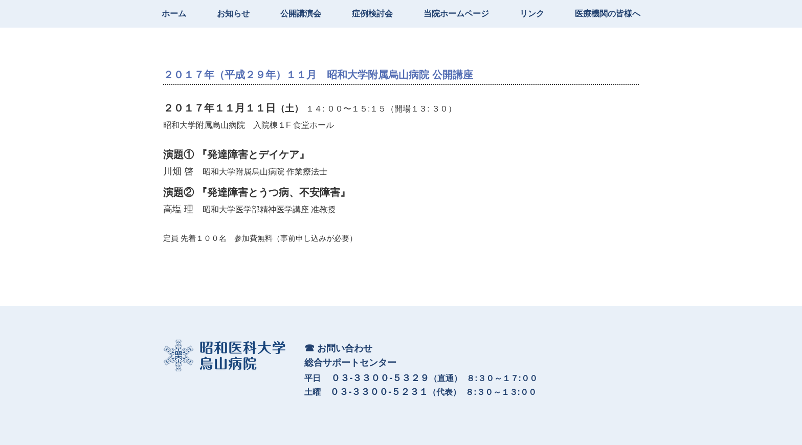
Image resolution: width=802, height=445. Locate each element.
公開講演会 (300, 13)
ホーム (174, 13)
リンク (532, 13)
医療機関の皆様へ (607, 13)
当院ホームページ (456, 13)
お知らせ (233, 13)
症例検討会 (372, 13)
